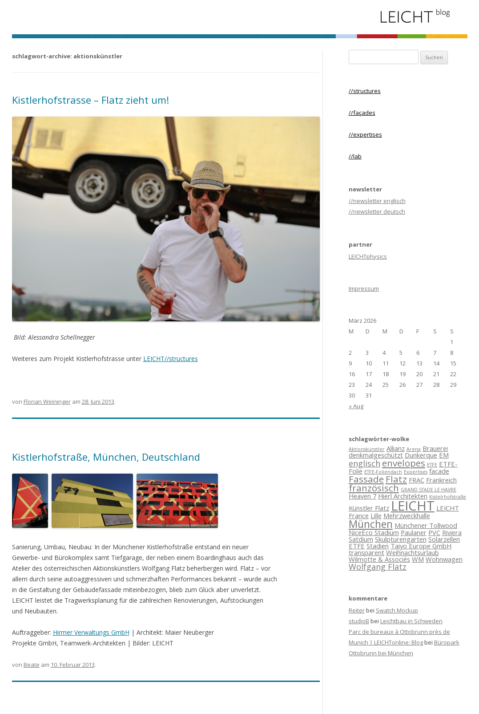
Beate (32, 665)
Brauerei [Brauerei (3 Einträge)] (435, 448)
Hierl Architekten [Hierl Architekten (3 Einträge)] (402, 495)
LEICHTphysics (368, 256)
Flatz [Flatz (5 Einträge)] (396, 479)
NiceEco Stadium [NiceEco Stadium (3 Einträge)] (374, 532)
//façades (362, 113)
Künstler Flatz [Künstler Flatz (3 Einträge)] (369, 507)
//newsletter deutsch (377, 211)
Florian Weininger (47, 402)
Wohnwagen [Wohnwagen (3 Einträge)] (444, 559)
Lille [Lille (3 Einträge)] (376, 515)
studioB (359, 621)
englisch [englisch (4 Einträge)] (364, 463)
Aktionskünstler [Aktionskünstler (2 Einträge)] (367, 449)
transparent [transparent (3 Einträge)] (366, 552)
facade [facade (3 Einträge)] (439, 471)
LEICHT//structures (170, 358)
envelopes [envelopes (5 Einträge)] (403, 463)
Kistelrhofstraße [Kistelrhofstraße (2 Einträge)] (447, 497)
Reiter (357, 610)
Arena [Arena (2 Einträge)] (414, 449)
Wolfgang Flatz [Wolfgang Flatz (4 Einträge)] (378, 566)
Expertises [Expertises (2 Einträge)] (415, 472)
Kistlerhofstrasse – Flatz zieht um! (90, 99)
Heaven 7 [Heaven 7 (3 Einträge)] (362, 495)
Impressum (364, 288)
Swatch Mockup (397, 610)
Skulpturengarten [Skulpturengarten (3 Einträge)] (401, 539)
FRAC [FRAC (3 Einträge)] (416, 479)
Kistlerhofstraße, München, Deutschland (106, 456)
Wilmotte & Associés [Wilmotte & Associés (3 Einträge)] (379, 559)
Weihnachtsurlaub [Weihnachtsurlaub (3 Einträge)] (412, 552)
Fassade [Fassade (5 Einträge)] (366, 479)
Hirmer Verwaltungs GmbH (91, 632)
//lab (355, 156)
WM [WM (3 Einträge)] (418, 559)
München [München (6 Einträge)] (371, 524)
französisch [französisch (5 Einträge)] (374, 488)
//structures (365, 91)
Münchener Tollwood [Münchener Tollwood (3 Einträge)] (425, 525)
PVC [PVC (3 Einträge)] (434, 532)
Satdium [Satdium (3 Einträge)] (361, 539)
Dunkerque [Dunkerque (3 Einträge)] (421, 454)
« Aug (356, 406)
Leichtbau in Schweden (411, 621)
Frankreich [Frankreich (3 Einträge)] (441, 479)
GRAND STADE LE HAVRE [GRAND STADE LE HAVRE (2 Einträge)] (428, 490)
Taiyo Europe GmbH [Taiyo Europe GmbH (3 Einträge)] (420, 545)
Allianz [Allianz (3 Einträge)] (395, 448)
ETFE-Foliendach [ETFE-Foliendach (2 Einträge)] (383, 472)
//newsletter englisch (377, 201)
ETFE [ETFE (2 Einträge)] (432, 465)
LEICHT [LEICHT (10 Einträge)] (413, 506)
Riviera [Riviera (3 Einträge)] (452, 532)
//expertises (365, 134)
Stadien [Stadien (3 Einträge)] (377, 545)
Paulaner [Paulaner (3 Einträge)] (414, 532)
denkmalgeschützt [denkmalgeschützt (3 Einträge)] (376, 454)
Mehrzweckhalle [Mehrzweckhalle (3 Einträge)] (406, 515)
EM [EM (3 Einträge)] (444, 454)
